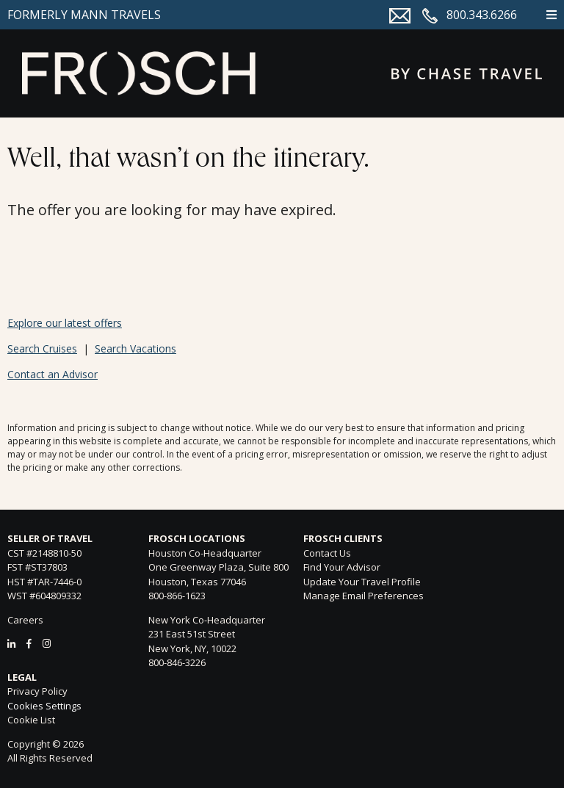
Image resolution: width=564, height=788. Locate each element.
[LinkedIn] (11, 643)
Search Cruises (42, 348)
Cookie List (31, 719)
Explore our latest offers (64, 323)
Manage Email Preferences (363, 595)
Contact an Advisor (52, 374)
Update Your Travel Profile (362, 581)
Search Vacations (135, 348)
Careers (25, 619)
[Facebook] (29, 643)
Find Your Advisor (341, 567)
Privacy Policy (37, 691)
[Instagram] (47, 643)
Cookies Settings (44, 706)
